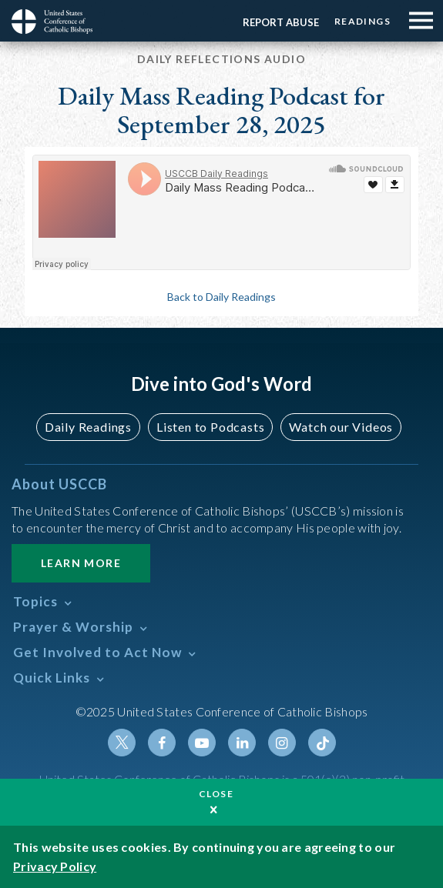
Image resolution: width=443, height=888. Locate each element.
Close (216, 794)
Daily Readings (88, 426)
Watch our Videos (341, 426)
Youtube (202, 742)
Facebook (162, 742)
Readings (362, 21)
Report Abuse (281, 22)
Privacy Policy (54, 866)
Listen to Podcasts (210, 426)
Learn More (81, 562)
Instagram (282, 742)
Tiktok (322, 742)
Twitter (122, 742)
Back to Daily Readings (221, 296)
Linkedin (242, 742)
